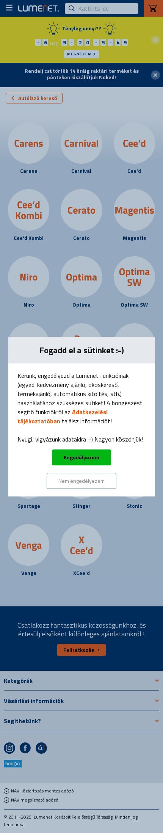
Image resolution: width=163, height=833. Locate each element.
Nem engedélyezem (81, 481)
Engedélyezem (81, 457)
